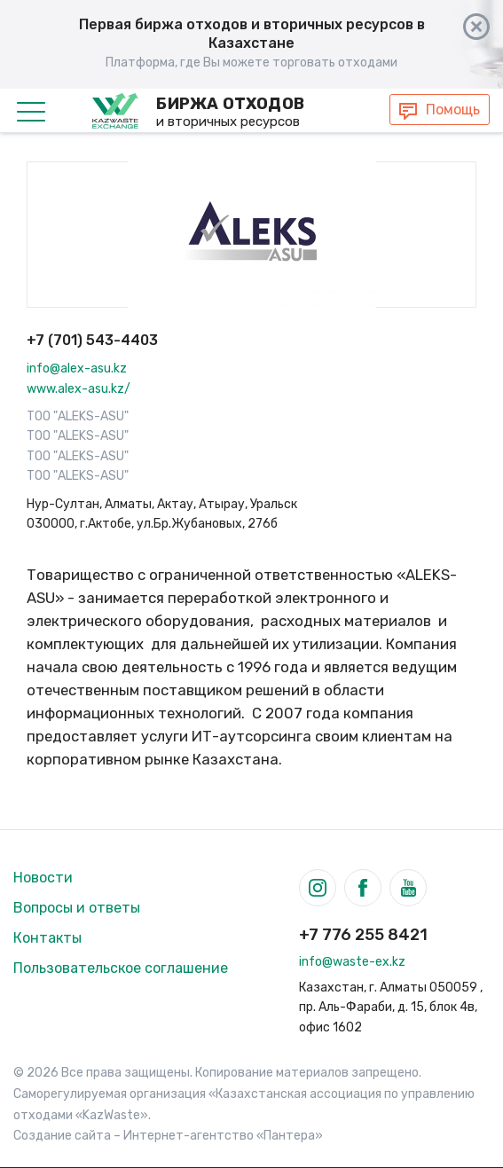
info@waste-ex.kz (352, 961)
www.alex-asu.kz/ (78, 388)
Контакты (47, 937)
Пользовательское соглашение (120, 968)
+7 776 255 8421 (363, 935)
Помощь (453, 109)
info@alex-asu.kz (77, 368)
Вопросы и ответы (76, 907)
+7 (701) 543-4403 (92, 340)
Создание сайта (62, 1135)
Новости (43, 877)
